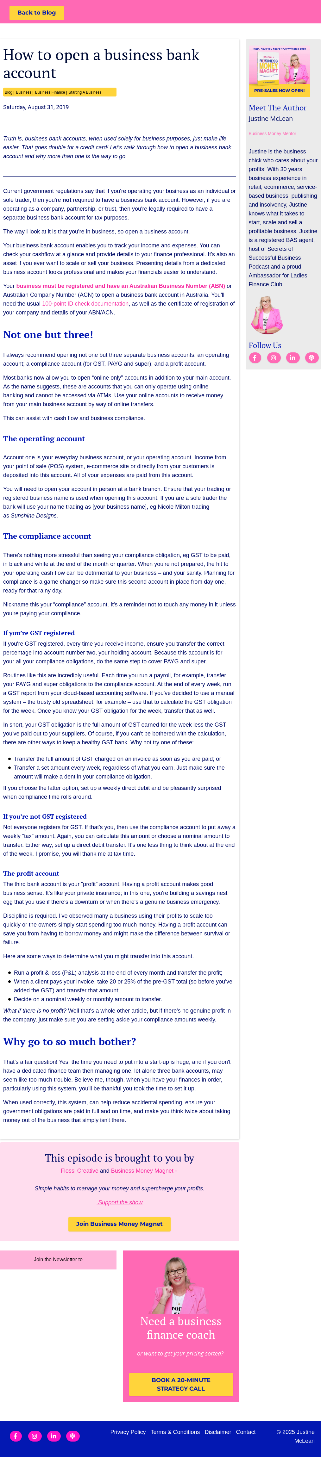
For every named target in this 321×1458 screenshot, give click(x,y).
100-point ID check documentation (85, 304)
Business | (24, 92)
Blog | (9, 92)
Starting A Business (85, 92)
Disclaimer (218, 1433)
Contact (246, 1433)
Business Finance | (51, 92)
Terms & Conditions (175, 1433)
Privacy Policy (128, 1433)
